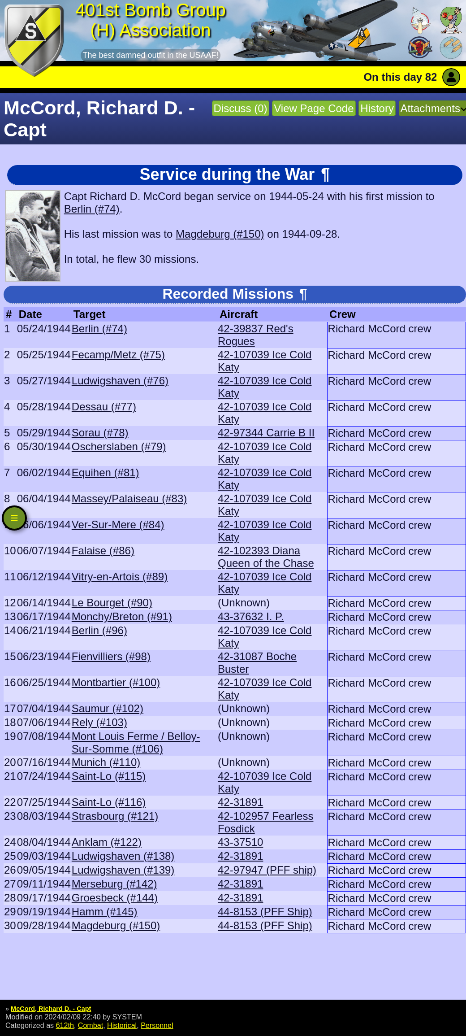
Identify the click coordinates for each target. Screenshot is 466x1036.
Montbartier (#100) (116, 682)
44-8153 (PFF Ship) (265, 911)
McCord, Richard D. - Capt (51, 1008)
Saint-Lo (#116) (109, 802)
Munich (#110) (106, 762)
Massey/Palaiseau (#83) (129, 498)
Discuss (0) (241, 108)
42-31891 (240, 802)
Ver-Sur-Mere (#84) (118, 524)
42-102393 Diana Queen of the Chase (266, 556)
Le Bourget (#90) (112, 602)
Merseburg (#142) (114, 884)
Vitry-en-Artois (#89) (120, 576)
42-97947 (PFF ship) (267, 870)
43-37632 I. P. (251, 616)
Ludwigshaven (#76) (120, 380)
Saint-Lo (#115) (109, 776)
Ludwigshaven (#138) (123, 856)
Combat (90, 1025)
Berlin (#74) (92, 209)
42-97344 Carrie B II (266, 433)
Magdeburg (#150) (220, 234)
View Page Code (314, 108)
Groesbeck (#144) (115, 898)
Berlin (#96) (99, 630)
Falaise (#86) (103, 550)
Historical (122, 1025)
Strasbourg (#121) (115, 816)
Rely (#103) (99, 722)
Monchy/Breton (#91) (122, 616)
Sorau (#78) (100, 433)
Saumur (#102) (107, 708)
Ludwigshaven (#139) (123, 870)
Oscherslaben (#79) (119, 446)
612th (65, 1025)
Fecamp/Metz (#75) (118, 354)
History (377, 108)
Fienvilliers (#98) (111, 656)
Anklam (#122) (107, 842)
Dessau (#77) (104, 406)
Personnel (157, 1025)
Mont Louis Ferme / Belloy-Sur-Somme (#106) (136, 742)
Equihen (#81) (105, 472)
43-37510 (240, 842)
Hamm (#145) (105, 911)
